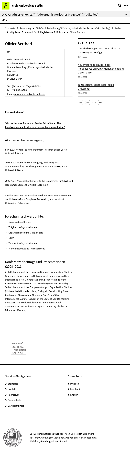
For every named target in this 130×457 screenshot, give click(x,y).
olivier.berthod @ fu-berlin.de (29, 94)
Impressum (13, 394)
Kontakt (12, 389)
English (74, 394)
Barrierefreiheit (16, 405)
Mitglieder (15, 32)
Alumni (29, 32)
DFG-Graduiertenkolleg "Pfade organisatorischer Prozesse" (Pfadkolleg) (73, 28)
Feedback (75, 389)
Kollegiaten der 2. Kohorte (51, 32)
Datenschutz (14, 400)
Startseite (10, 28)
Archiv (118, 28)
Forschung (25, 28)
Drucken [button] (74, 383)
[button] (80, 102)
